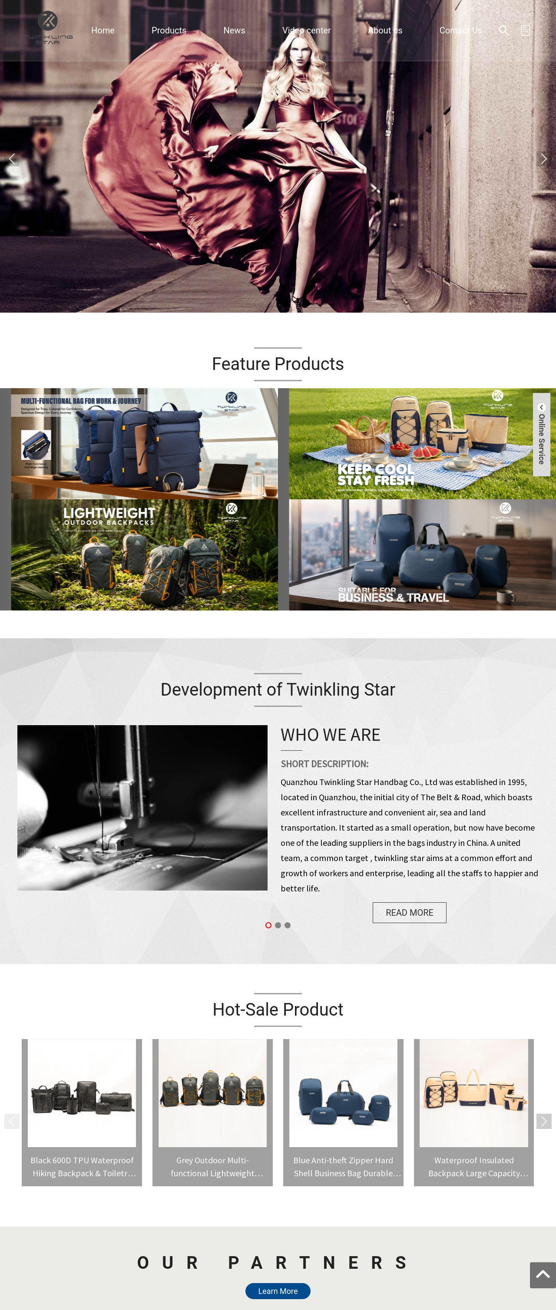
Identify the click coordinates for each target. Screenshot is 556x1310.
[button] (544, 158)
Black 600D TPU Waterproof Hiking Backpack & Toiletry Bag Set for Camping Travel (82, 1173)
